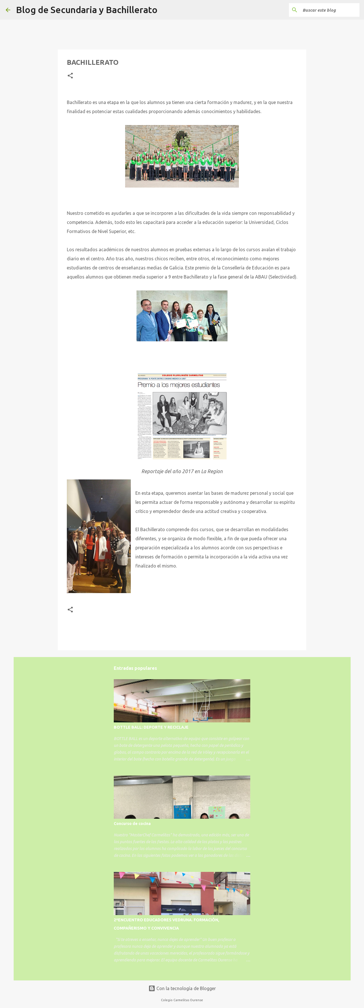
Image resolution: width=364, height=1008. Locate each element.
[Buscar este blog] (329, 10)
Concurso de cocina (132, 823)
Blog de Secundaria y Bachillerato (87, 10)
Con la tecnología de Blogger (182, 988)
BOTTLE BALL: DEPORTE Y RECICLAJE (151, 727)
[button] (70, 76)
